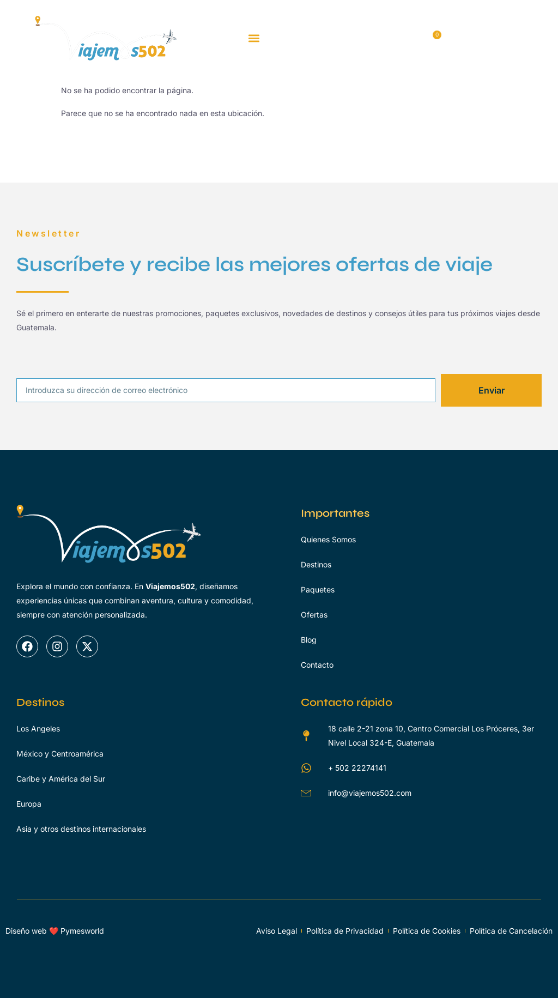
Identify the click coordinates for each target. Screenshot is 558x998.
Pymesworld (82, 930)
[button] (254, 38)
